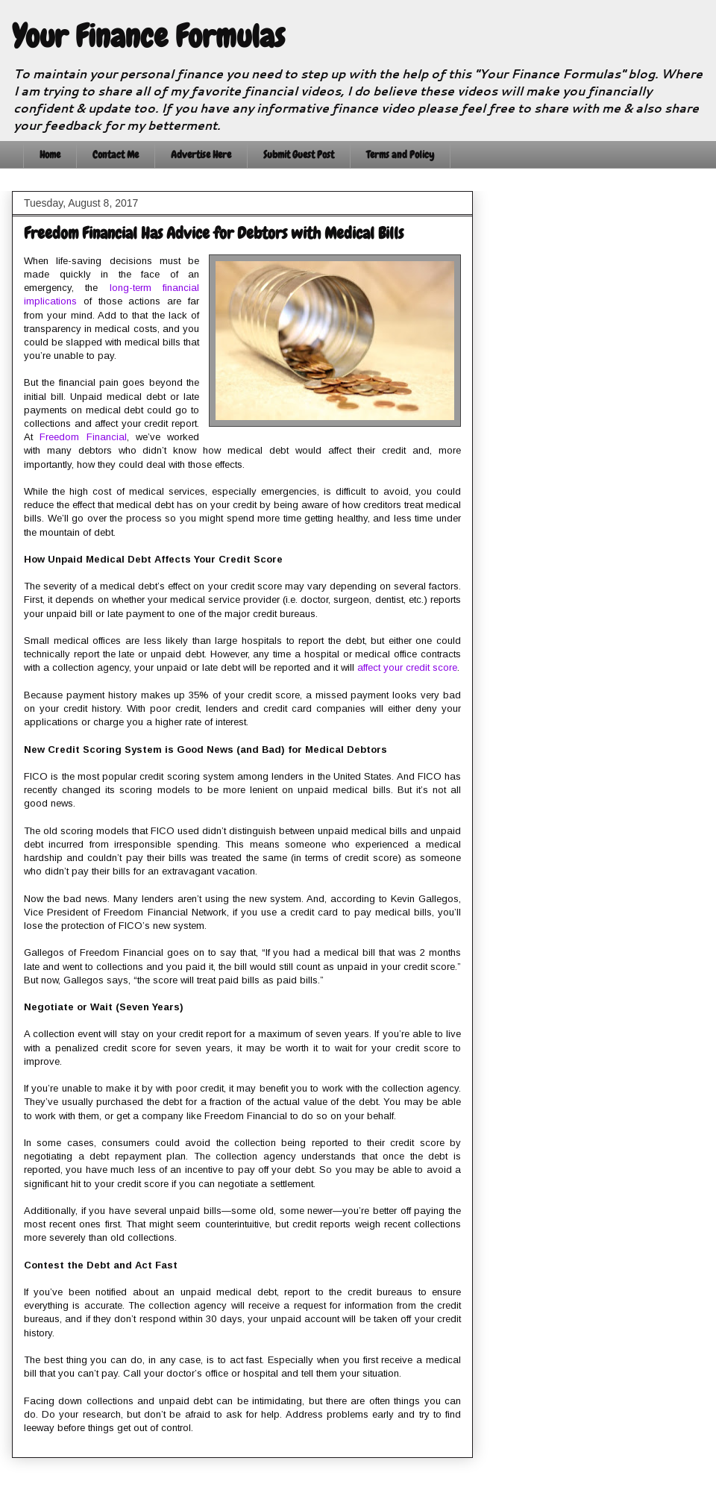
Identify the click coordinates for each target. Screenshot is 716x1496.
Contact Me (115, 154)
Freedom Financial (83, 436)
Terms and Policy (400, 154)
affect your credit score (407, 667)
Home (50, 154)
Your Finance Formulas (148, 36)
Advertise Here (201, 154)
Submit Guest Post (298, 154)
